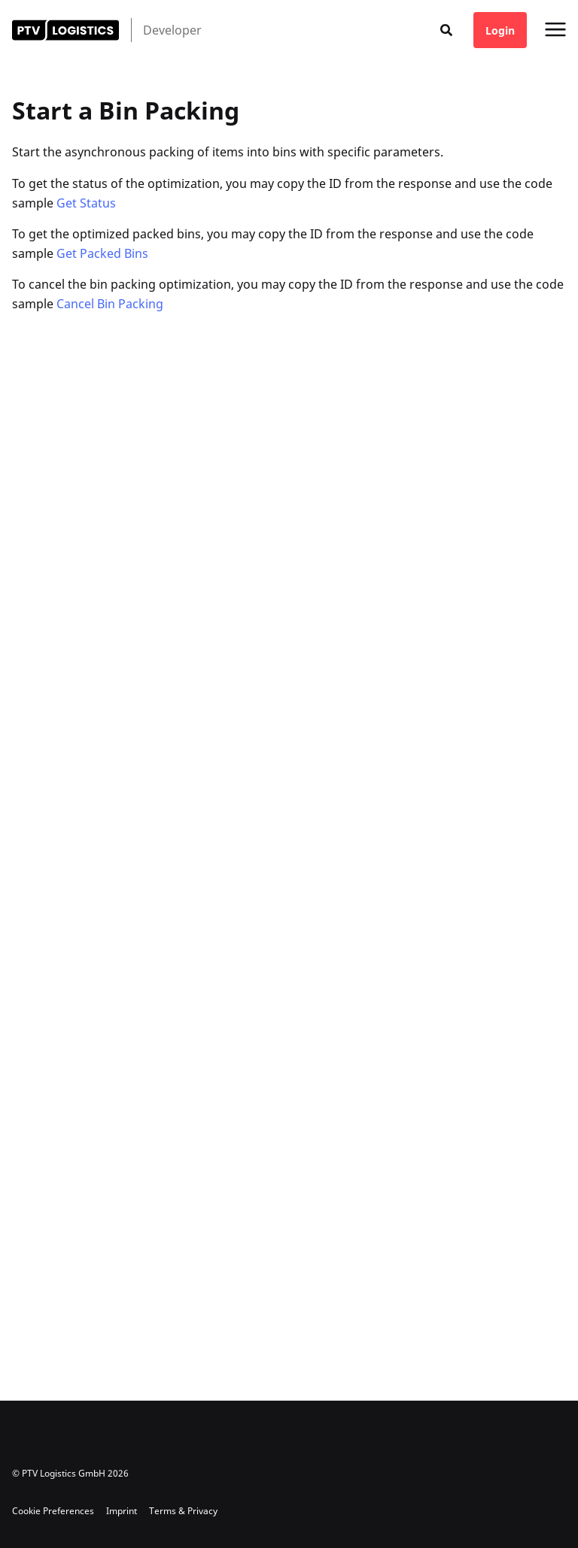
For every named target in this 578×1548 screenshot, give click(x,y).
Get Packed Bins (102, 253)
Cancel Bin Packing (109, 303)
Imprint (121, 1510)
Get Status (86, 203)
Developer (172, 30)
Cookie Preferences (53, 1510)
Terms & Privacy (183, 1510)
